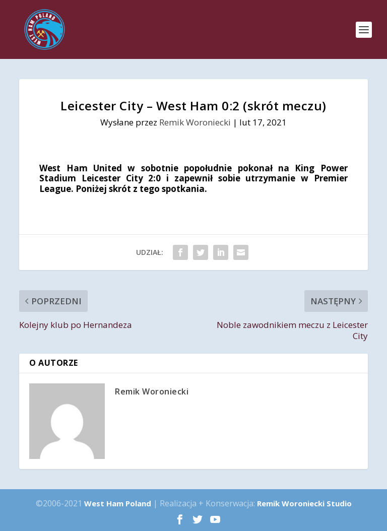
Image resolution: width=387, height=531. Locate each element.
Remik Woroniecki (195, 122)
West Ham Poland (117, 503)
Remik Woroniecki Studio (304, 503)
